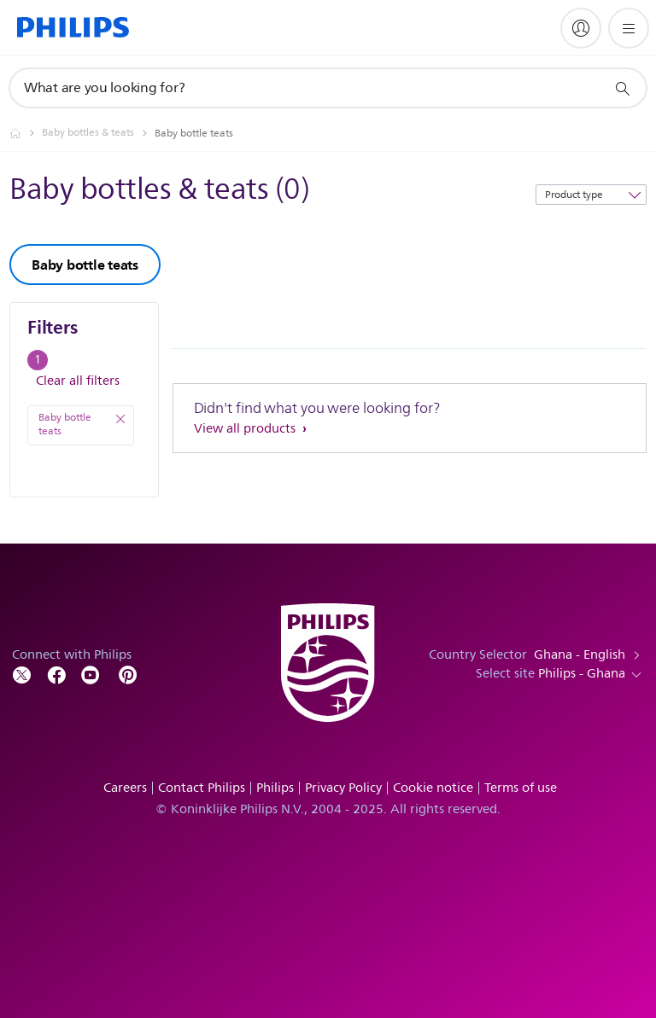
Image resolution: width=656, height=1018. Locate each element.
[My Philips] (580, 28)
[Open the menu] (628, 28)
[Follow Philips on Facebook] (56, 673)
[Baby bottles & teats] (98, 133)
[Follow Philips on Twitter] (22, 673)
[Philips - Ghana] (25, 133)
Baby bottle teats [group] (85, 264)
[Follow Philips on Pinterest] (128, 673)
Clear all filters (78, 381)
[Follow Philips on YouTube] (90, 673)
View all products (246, 428)
